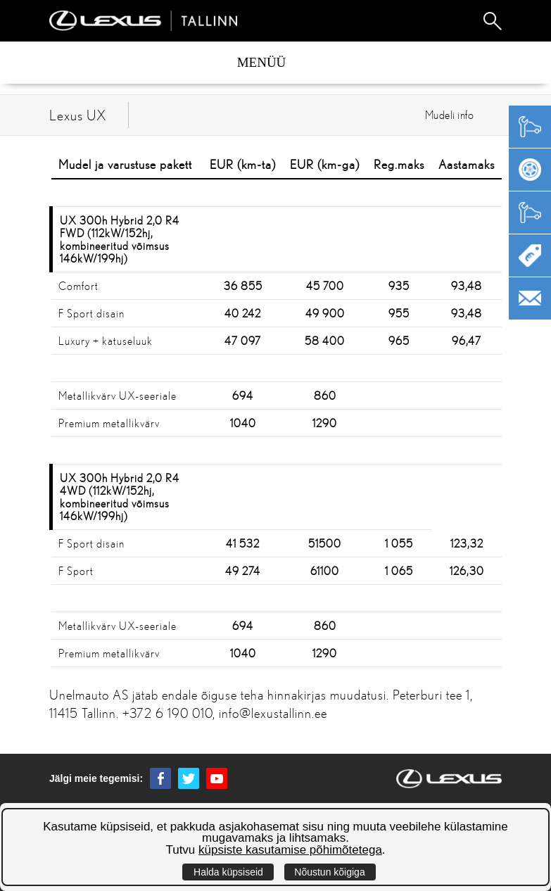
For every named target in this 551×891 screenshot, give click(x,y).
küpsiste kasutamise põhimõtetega (290, 850)
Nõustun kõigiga (329, 872)
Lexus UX (78, 115)
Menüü (261, 62)
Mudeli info (449, 114)
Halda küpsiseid (228, 872)
